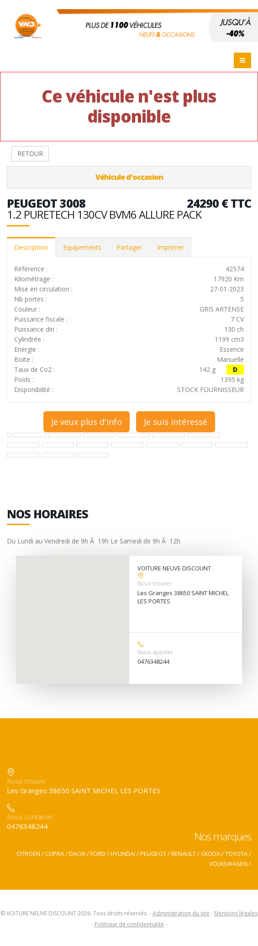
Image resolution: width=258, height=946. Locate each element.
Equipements (82, 247)
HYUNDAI (123, 854)
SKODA (210, 854)
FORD (97, 854)
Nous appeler (155, 652)
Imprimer (170, 247)
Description (31, 247)
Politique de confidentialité (129, 924)
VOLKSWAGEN (228, 864)
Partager (129, 247)
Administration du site (181, 913)
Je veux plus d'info (86, 421)
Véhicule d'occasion (129, 177)
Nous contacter (30, 816)
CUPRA (54, 854)
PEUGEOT (153, 854)
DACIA (77, 854)
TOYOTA (236, 854)
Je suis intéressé (175, 421)
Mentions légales (236, 913)
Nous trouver (154, 583)
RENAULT (183, 854)
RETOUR (30, 153)
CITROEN (28, 854)
